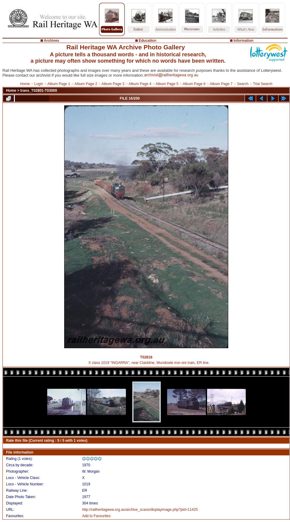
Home (25, 84)
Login (38, 84)
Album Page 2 (85, 84)
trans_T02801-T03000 (38, 90)
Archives (51, 40)
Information (243, 40)
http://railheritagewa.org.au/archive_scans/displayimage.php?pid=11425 (140, 509)
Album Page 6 (194, 84)
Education (147, 40)
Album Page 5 (167, 84)
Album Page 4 (140, 84)
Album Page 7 (221, 84)
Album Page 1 (58, 84)
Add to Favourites (96, 516)
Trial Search (262, 84)
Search (243, 84)
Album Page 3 (112, 84)
